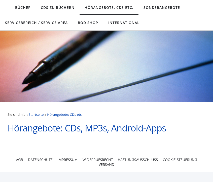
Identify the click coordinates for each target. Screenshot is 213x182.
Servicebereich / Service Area (36, 22)
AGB (19, 159)
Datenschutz (40, 159)
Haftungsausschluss (138, 159)
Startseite (36, 114)
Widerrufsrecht (98, 159)
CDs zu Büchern (58, 7)
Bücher (23, 7)
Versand (106, 164)
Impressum (68, 159)
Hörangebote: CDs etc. (109, 7)
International (123, 22)
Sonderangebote (162, 7)
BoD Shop (88, 22)
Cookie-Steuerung (180, 159)
